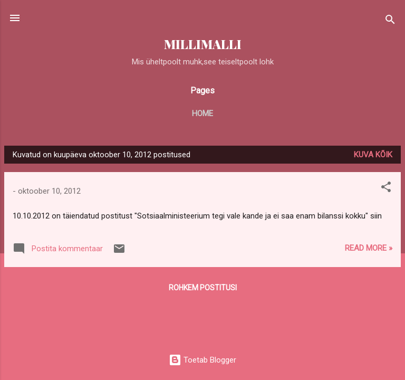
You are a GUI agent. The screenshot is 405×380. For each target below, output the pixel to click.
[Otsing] (390, 21)
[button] (386, 188)
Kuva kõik (373, 154)
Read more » (368, 248)
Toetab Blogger (202, 360)
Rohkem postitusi (203, 287)
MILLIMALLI (203, 44)
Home (202, 113)
